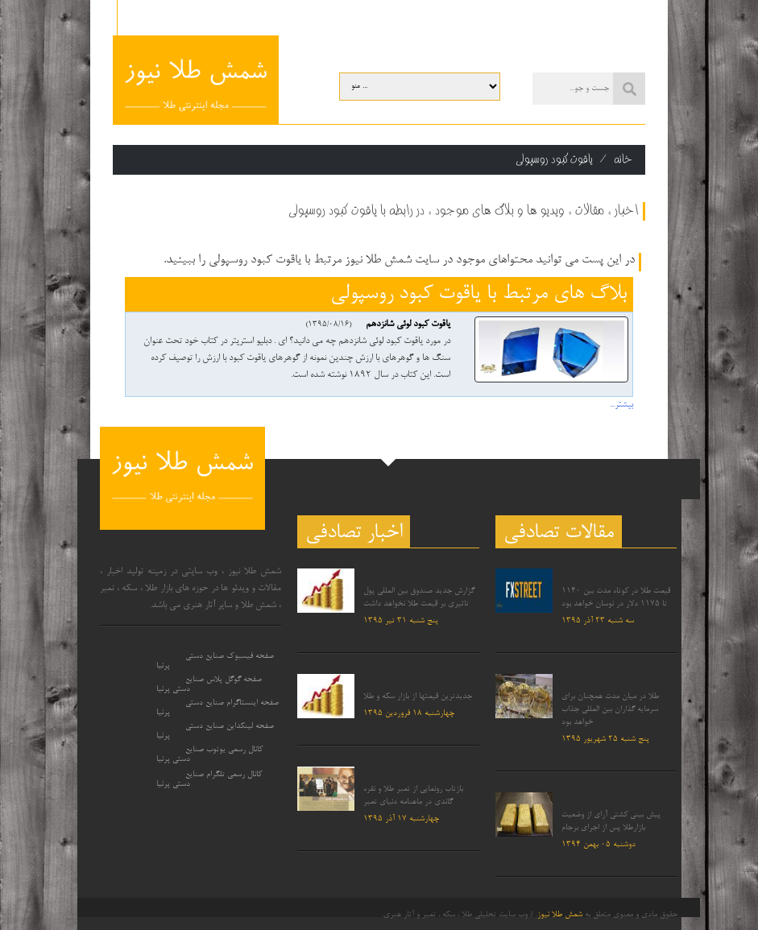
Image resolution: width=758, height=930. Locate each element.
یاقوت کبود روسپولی (554, 159)
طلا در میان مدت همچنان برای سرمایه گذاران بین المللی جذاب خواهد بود (610, 709)
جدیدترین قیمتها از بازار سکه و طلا (417, 696)
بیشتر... (621, 405)
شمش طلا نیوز (559, 915)
